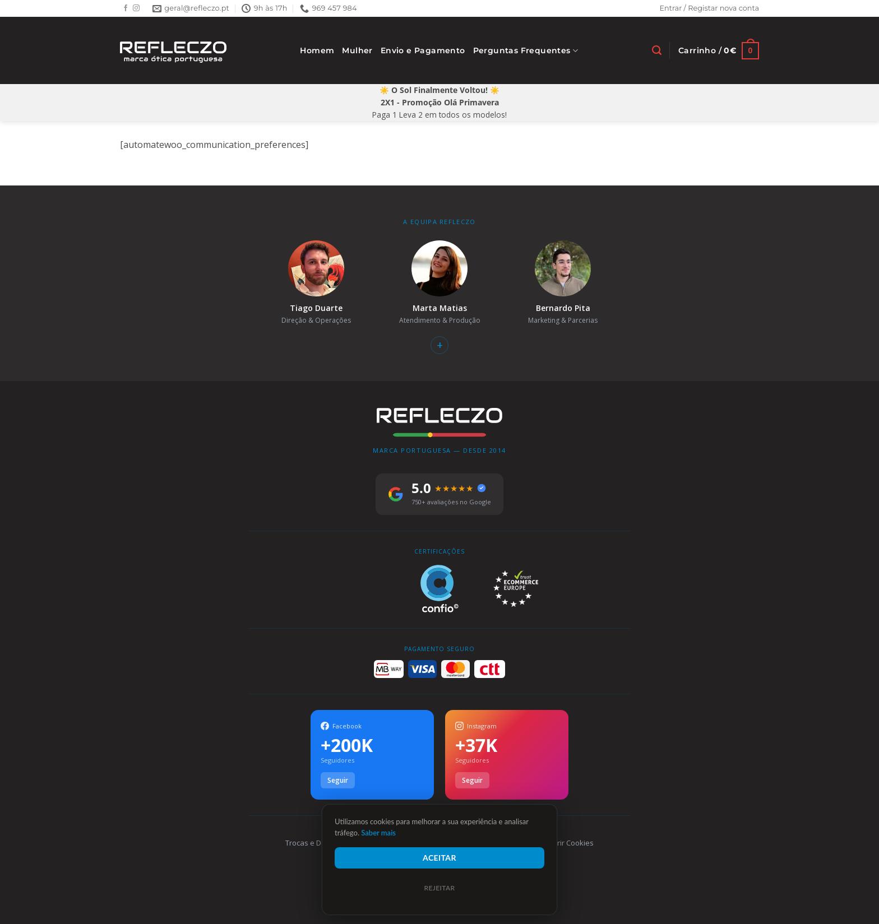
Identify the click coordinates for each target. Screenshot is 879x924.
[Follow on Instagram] (136, 8)
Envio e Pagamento (423, 50)
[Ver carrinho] (718, 50)
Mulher (357, 50)
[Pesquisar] (656, 50)
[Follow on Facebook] (125, 8)
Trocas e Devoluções (321, 843)
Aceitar (439, 857)
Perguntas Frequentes (526, 50)
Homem (317, 50)
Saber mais (378, 832)
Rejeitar (439, 888)
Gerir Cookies (570, 843)
